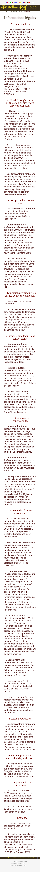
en (24, 3)
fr (7, 3)
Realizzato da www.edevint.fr (19, 861)
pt (28, 3)
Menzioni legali (30, 857)
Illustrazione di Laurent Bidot (18, 863)
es (20, 3)
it (11, 3)
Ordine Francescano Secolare (13, 11)
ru (16, 3)
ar (33, 3)
